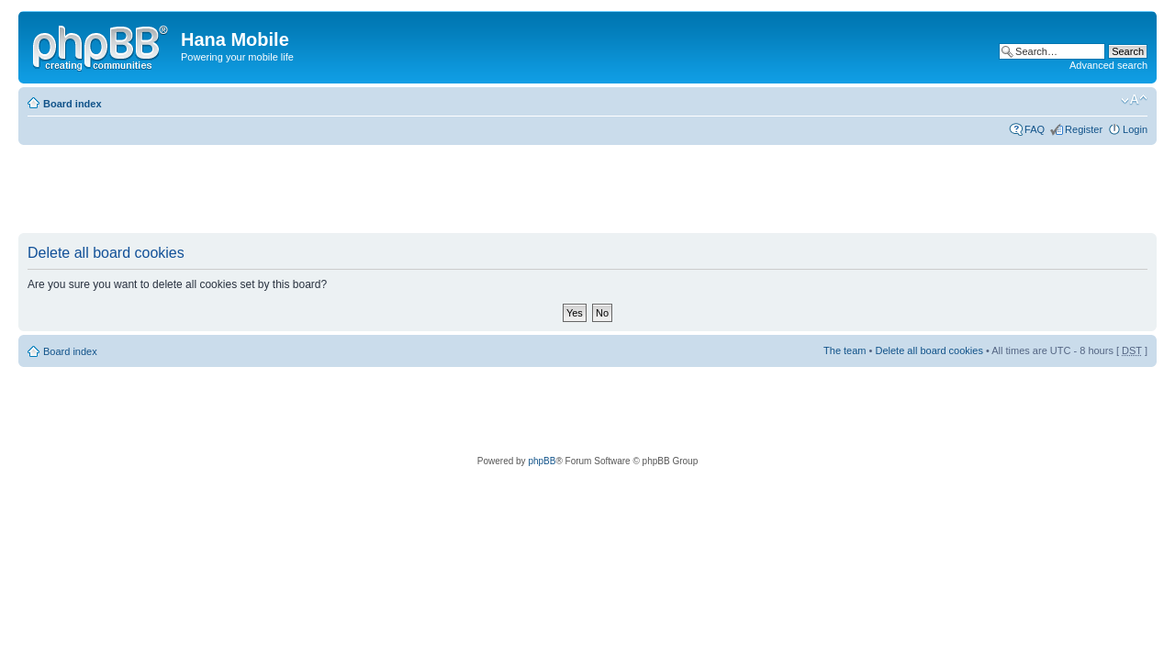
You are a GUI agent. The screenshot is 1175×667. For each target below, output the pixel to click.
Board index (72, 103)
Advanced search (1108, 65)
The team (844, 350)
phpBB (541, 461)
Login (1135, 129)
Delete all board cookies (928, 350)
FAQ (1034, 129)
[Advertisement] (352, 190)
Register (1083, 129)
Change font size (1134, 100)
